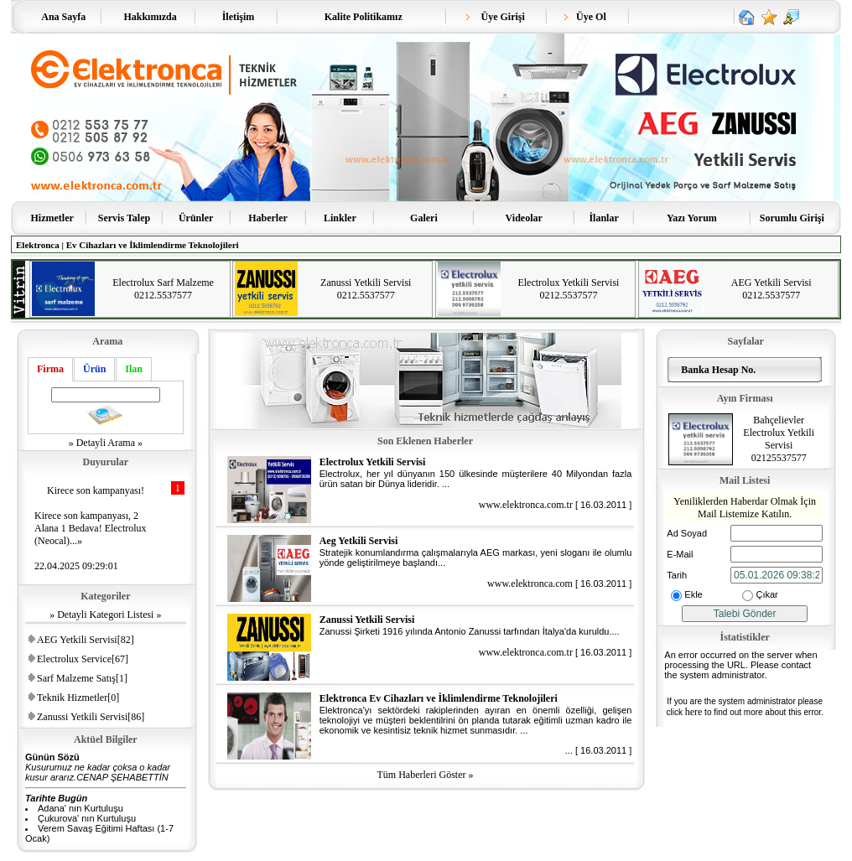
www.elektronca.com (530, 583)
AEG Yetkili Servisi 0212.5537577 (771, 289)
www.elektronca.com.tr (526, 505)
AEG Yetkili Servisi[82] (85, 640)
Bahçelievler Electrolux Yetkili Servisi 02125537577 (778, 439)
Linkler (340, 218)
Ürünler (196, 218)
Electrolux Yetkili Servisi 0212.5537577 (568, 289)
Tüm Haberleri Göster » (425, 775)
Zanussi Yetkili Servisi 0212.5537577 (365, 289)
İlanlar (603, 218)
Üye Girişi (495, 17)
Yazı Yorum (692, 218)
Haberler (268, 218)
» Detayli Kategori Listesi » (105, 614)
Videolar (524, 218)
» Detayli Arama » (106, 443)
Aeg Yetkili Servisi (359, 541)
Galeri (424, 218)
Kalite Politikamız (363, 17)
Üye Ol (585, 17)
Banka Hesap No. (716, 370)
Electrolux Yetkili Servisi (373, 462)
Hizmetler (52, 218)
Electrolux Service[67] (82, 659)
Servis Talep (124, 218)
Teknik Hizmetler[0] (78, 697)
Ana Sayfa (63, 17)
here (694, 712)
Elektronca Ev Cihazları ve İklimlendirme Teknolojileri (439, 698)
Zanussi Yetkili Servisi (367, 619)
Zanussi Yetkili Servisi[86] (90, 717)
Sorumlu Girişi (792, 218)
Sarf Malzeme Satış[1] (82, 678)
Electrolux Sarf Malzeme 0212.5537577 (163, 289)
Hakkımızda (150, 17)
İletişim (238, 17)
